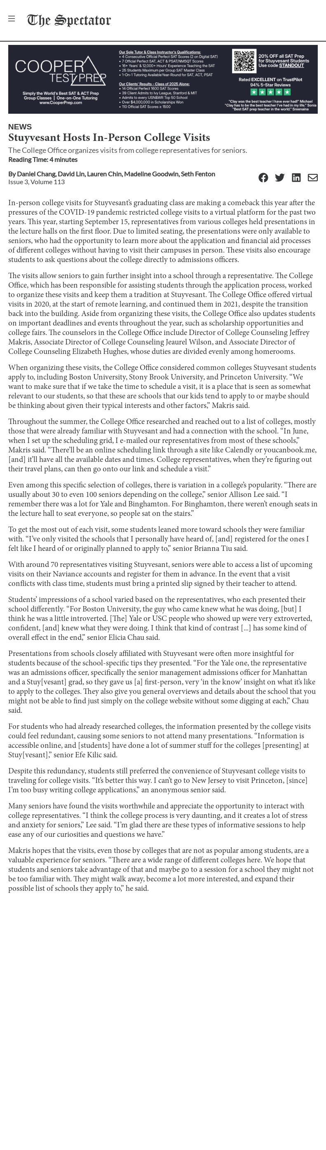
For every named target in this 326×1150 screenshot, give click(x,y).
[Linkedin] (296, 178)
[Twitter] (280, 178)
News (20, 126)
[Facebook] (263, 178)
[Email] (313, 178)
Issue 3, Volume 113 (36, 181)
